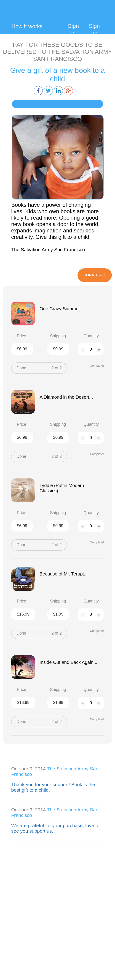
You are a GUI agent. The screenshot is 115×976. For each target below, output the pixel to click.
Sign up (94, 29)
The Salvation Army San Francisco (48, 249)
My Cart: (100, 14)
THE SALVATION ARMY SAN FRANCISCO (72, 55)
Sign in (73, 29)
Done (21, 368)
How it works (27, 26)
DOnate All (94, 275)
